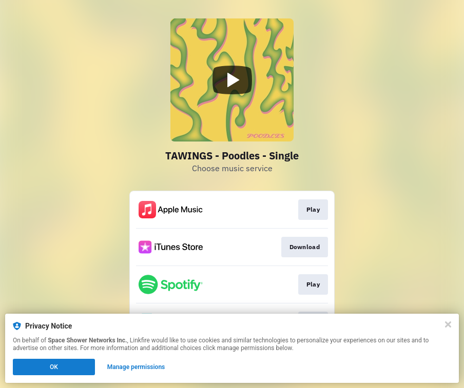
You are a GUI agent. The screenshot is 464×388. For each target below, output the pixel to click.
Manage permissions (136, 367)
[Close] (448, 324)
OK (54, 367)
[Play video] (232, 80)
